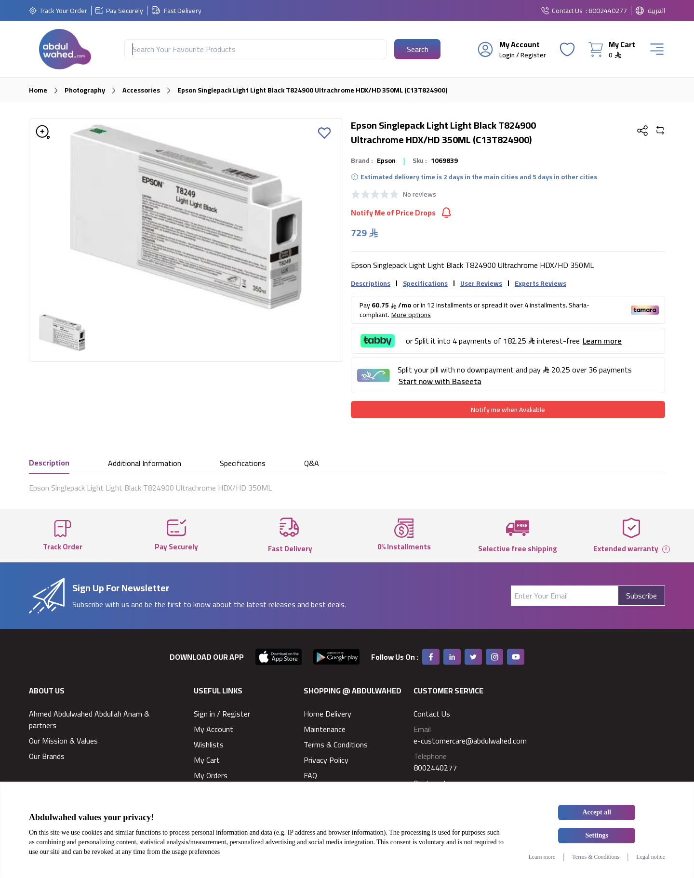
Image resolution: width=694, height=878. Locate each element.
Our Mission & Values (63, 740)
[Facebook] (431, 656)
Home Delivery (327, 713)
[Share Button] (642, 130)
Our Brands (47, 756)
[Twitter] (473, 656)
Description (49, 463)
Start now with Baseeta (440, 381)
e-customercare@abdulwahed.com (470, 740)
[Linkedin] (452, 656)
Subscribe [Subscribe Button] (641, 595)
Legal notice (650, 856)
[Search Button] (417, 49)
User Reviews (481, 283)
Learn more (541, 856)
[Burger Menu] (657, 49)
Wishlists (209, 744)
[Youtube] (515, 656)
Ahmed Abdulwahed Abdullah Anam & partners (89, 719)
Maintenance (325, 729)
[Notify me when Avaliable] (508, 409)
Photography (85, 90)
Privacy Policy (326, 760)
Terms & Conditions (336, 744)
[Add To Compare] (660, 131)
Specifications (425, 283)
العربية (656, 10)
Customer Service (448, 690)
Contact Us (567, 10)
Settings (597, 835)
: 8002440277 (606, 10)
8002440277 (435, 767)
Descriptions (370, 283)
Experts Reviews (540, 283)
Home (38, 90)
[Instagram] (494, 656)
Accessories (141, 90)
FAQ (310, 775)
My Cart (207, 760)
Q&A (311, 463)
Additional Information (144, 463)
